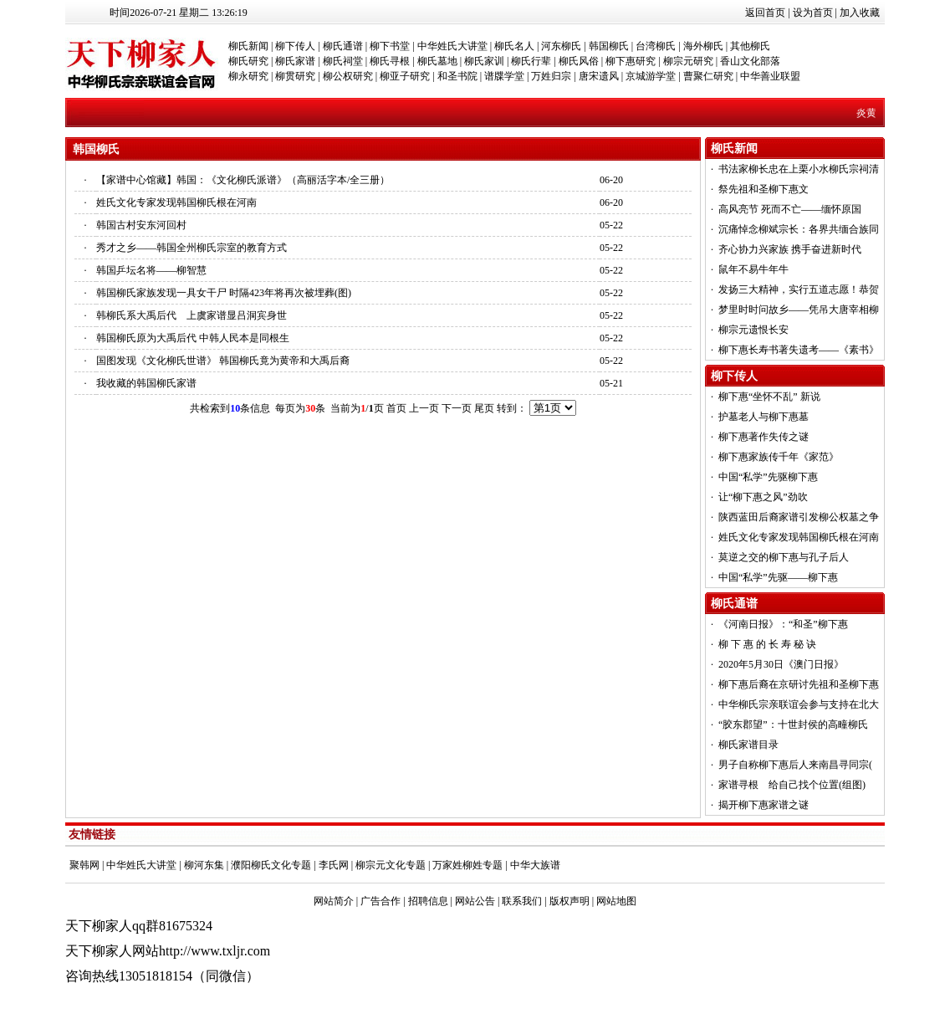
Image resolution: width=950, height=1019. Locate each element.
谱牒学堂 (504, 76)
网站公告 (475, 901)
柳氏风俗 (579, 61)
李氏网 (334, 865)
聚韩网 (84, 865)
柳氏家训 (484, 61)
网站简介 (334, 901)
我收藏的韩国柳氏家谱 (146, 383)
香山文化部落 (750, 61)
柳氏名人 (514, 46)
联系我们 (522, 901)
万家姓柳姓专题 (467, 865)
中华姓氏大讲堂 (452, 46)
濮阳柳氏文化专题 (271, 865)
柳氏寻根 (390, 61)
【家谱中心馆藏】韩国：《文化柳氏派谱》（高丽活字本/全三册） (243, 180)
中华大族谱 (535, 865)
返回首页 (765, 12)
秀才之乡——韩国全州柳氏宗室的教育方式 (191, 247)
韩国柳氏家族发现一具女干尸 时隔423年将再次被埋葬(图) (223, 293)
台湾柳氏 (656, 46)
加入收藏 (860, 12)
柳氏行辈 (531, 61)
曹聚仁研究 (708, 76)
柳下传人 (295, 46)
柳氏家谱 (295, 61)
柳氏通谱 (343, 46)
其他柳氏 (750, 46)
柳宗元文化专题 (390, 865)
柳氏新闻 (248, 46)
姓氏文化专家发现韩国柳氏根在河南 (176, 202)
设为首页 (813, 12)
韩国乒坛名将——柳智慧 (151, 270)
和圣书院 (457, 76)
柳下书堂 (390, 46)
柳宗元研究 (688, 61)
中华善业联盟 (770, 76)
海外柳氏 (703, 46)
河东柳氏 (561, 46)
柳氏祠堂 (343, 61)
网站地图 (616, 901)
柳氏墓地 (437, 61)
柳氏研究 (248, 61)
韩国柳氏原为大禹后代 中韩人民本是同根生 (192, 338)
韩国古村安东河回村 (141, 225)
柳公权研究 (348, 76)
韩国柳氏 (609, 46)
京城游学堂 (651, 76)
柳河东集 (204, 865)
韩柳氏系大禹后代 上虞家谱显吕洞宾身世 (191, 315)
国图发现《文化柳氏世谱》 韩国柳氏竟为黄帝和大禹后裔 (223, 360)
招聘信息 (428, 901)
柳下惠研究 (630, 61)
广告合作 (380, 901)
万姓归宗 (551, 76)
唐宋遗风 (599, 76)
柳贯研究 (295, 76)
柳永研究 (248, 76)
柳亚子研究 (405, 76)
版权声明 (569, 901)
